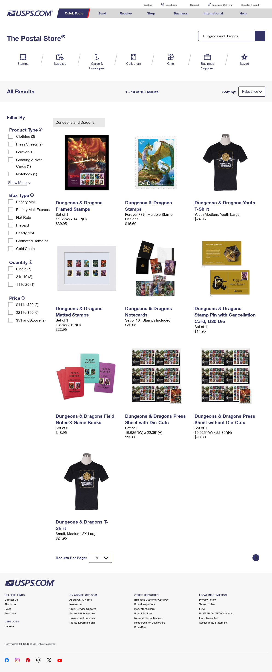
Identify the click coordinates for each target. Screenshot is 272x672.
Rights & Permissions (82, 622)
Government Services (82, 617)
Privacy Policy (207, 599)
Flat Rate (23, 217)
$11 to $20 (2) (27, 304)
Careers (9, 625)
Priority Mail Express (33, 209)
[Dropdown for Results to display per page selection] (100, 558)
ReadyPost (25, 233)
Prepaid (22, 225)
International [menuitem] (213, 13)
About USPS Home (80, 599)
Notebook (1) (26, 174)
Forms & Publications (82, 613)
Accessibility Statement (213, 622)
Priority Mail (26, 201)
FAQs (8, 608)
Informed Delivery (222, 4)
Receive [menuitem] (126, 13)
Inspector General (144, 608)
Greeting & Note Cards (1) (29, 162)
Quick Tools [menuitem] (74, 13)
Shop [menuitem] (151, 13)
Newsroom (76, 604)
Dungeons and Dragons (75, 122)
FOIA (202, 608)
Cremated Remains (32, 240)
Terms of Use (207, 604)
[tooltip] (41, 130)
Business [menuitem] (181, 13)
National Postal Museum (148, 617)
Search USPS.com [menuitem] (262, 13)
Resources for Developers (149, 622)
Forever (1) (24, 152)
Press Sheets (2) (29, 144)
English (143, 4)
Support (194, 4)
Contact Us (11, 599)
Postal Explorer (143, 613)
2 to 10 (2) (24, 276)
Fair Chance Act (208, 617)
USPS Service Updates (82, 608)
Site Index (10, 604)
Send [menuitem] (102, 13)
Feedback (10, 613)
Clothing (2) (25, 136)
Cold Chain (25, 248)
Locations (171, 4)
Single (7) (23, 268)
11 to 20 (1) (25, 284)
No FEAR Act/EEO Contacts (215, 613)
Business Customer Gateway (151, 599)
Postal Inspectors (144, 604)
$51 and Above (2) (31, 320)
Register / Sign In (250, 4)
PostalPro (140, 627)
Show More (17, 182)
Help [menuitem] (243, 13)
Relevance (250, 91)
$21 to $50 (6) (27, 312)
